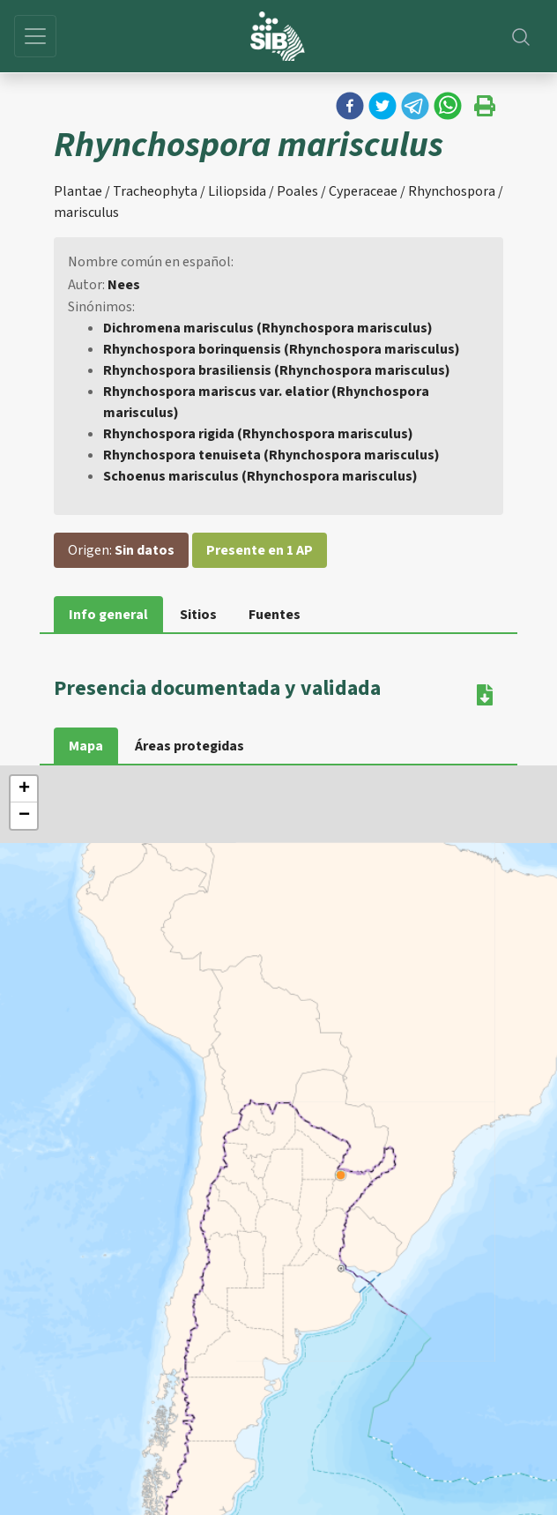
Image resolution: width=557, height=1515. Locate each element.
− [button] (24, 815)
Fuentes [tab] (275, 614)
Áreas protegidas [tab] (189, 746)
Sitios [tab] (198, 614)
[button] (350, 106)
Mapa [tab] (86, 746)
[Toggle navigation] (35, 36)
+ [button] (24, 789)
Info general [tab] (108, 614)
